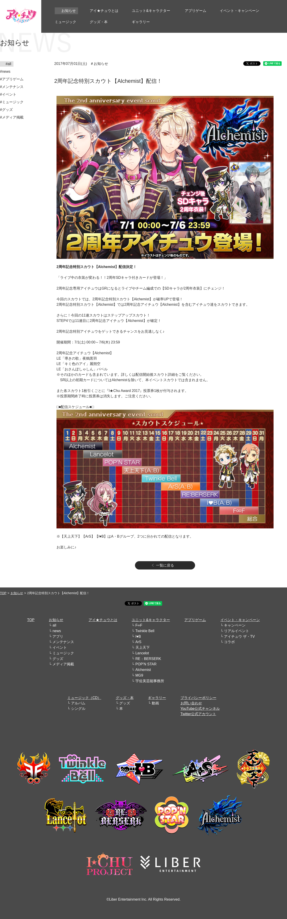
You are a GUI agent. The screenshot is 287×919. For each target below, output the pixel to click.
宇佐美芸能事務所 (149, 681)
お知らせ (17, 593)
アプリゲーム (195, 620)
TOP (3, 593)
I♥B (138, 636)
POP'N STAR (146, 664)
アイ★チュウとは (103, 620)
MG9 (139, 675)
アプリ (57, 636)
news (56, 631)
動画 (155, 703)
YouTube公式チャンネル (200, 708)
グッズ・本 (125, 698)
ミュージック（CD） (84, 698)
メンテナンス (63, 642)
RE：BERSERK (148, 659)
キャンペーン (235, 625)
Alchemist (143, 670)
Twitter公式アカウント (198, 714)
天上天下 (142, 647)
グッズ (57, 659)
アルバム (78, 703)
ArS (138, 642)
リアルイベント (236, 631)
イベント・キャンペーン (240, 620)
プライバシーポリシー (198, 698)
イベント (59, 647)
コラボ (229, 642)
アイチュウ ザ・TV (239, 636)
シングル (78, 708)
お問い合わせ (191, 703)
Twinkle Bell (144, 631)
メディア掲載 (63, 664)
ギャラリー (157, 698)
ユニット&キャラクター (151, 620)
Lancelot (142, 653)
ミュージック (63, 653)
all (54, 625)
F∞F (138, 625)
